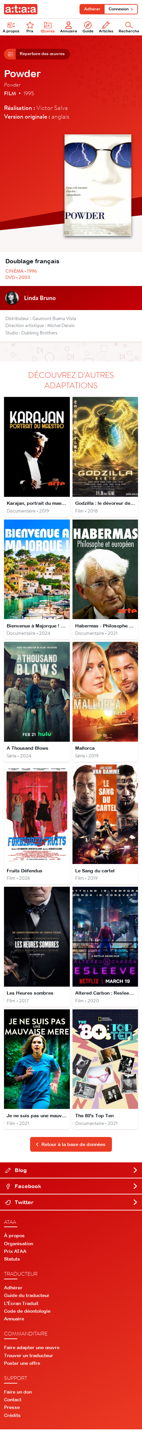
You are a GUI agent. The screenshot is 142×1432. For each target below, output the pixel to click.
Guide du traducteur (26, 1298)
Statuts (12, 1261)
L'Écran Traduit (21, 1305)
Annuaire (68, 27)
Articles (106, 27)
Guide (88, 27)
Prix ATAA (15, 1254)
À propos (14, 1238)
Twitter (71, 1204)
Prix (30, 27)
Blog (71, 1172)
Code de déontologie (27, 1313)
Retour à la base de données (70, 1147)
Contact (12, 1402)
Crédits (12, 1417)
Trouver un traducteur (28, 1358)
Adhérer (92, 9)
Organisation (18, 1246)
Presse (12, 1410)
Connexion (120, 9)
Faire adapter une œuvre (31, 1350)
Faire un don (18, 1394)
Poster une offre (22, 1365)
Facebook (71, 1188)
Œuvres (48, 27)
